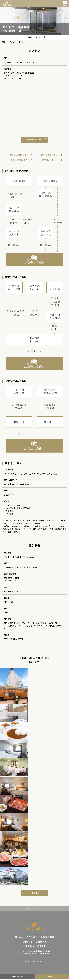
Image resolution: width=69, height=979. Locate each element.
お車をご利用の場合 (19, 160)
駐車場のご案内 (48, 160)
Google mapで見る (34, 139)
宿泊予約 (52, 976)
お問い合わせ (17, 976)
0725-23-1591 (16, 75)
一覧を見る (34, 893)
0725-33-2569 (20, 78)
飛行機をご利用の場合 (19, 155)
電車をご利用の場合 (49, 155)
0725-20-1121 (28, 73)
